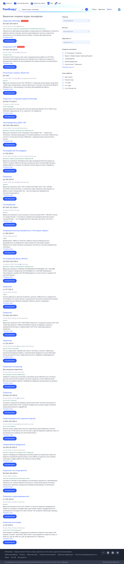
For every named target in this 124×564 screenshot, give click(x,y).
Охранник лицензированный (16, 496)
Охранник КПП (9, 47)
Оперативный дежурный (14, 445)
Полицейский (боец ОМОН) (15, 259)
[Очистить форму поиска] (83, 9)
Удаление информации (65, 555)
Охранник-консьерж (12, 522)
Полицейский (9, 205)
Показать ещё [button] (8, 37)
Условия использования (47, 555)
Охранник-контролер (12, 367)
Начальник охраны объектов (16, 73)
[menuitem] (7, 3)
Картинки (101, 9)
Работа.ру (116, 562)
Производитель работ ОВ (14, 123)
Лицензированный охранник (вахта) (19, 419)
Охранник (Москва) (11, 21)
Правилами (64, 562)
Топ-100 (13, 557)
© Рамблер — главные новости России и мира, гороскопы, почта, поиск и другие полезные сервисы (38, 552)
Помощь (22, 555)
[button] (31, 34)
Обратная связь (32, 555)
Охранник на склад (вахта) (15, 470)
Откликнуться (10, 41)
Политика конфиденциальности (86, 555)
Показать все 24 (68, 67)
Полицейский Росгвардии (14, 151)
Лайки (7, 557)
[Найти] (86, 9)
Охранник (7, 177)
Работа (109, 9)
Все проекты (22, 557)
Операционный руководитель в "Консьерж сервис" (26, 231)
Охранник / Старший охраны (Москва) (20, 99)
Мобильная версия (11, 555)
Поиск (94, 9)
